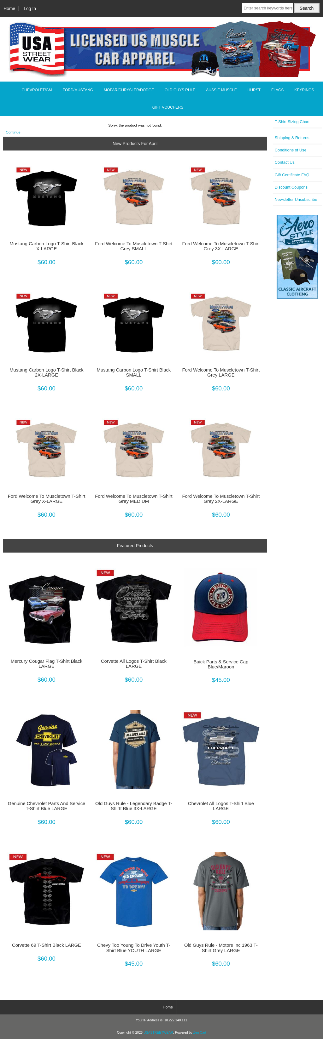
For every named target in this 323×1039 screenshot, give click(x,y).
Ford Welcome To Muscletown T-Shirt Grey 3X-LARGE (221, 246)
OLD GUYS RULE (180, 90)
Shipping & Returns (292, 137)
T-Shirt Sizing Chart (292, 121)
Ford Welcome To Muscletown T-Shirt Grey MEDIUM (134, 499)
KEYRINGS (304, 90)
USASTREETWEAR (158, 1032)
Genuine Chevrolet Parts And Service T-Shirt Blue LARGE (46, 806)
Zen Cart (199, 1032)
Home (9, 8)
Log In (30, 8)
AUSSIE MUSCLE (221, 90)
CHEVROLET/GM (37, 90)
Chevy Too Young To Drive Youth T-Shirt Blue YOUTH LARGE (133, 948)
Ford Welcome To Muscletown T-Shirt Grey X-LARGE (46, 499)
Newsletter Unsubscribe (296, 199)
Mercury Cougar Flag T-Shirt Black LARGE (46, 664)
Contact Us (285, 162)
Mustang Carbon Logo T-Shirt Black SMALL (134, 372)
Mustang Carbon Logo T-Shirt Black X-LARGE (46, 246)
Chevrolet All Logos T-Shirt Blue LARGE (221, 806)
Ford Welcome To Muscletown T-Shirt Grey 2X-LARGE (221, 499)
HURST (254, 90)
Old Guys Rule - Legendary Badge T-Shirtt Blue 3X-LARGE (133, 806)
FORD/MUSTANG (78, 90)
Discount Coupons (291, 187)
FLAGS (277, 90)
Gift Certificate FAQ (292, 175)
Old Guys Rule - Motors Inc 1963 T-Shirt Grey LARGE (221, 948)
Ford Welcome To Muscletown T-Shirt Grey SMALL (134, 246)
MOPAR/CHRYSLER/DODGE (129, 90)
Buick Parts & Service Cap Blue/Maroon (220, 664)
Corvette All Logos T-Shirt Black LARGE (134, 664)
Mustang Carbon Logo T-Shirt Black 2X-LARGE (46, 372)
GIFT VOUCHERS (167, 107)
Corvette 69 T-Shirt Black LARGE (46, 945)
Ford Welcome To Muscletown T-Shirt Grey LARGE (221, 372)
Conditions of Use (291, 150)
